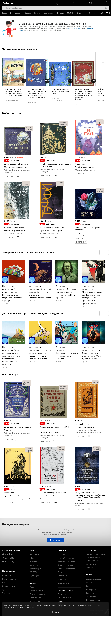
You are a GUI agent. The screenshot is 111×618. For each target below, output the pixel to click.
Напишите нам (91, 593)
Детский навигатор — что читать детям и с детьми (32, 313)
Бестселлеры (10, 374)
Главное (28, 13)
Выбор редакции (12, 113)
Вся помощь (90, 596)
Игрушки (60, 13)
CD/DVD (70, 13)
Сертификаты (36, 597)
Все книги (34, 554)
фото (28, 129)
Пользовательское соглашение (93, 601)
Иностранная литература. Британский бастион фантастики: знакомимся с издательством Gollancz (40, 292)
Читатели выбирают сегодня (19, 49)
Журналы (92, 13)
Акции (33, 587)
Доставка (89, 586)
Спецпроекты (63, 583)
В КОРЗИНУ (10, 176)
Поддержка (90, 589)
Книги (4, 13)
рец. (28, 127)
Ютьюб (5, 582)
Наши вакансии (64, 597)
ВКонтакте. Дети (9, 579)
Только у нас (35, 601)
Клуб (101, 13)
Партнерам (62, 594)
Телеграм (6, 593)
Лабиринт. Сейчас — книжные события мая (28, 252)
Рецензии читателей (66, 561)
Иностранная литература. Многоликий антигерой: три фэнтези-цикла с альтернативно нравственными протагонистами (93, 295)
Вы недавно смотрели (15, 524)
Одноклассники (9, 586)
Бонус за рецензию (38, 594)
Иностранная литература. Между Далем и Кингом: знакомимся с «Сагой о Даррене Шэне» (93, 353)
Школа (37, 13)
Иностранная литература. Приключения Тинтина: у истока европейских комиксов (67, 353)
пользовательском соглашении (93, 605)
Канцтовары (48, 13)
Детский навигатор (66, 558)
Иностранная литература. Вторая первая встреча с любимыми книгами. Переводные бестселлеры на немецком (11, 356)
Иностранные (15, 13)
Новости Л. (62, 575)
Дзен (4, 589)
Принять (55, 612)
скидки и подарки (73, 28)
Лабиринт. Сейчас (65, 554)
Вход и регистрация (94, 560)
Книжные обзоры (65, 565)
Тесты (60, 572)
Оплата (88, 582)
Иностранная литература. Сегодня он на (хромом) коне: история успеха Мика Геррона (67, 292)
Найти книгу (55, 540)
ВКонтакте (6, 575)
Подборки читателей (67, 568)
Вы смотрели (91, 564)
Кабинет (89, 567)
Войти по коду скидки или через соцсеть (95, 555)
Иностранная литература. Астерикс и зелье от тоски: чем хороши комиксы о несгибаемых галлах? (40, 353)
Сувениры (81, 13)
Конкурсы (62, 579)
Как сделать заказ (93, 579)
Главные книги (36, 590)
